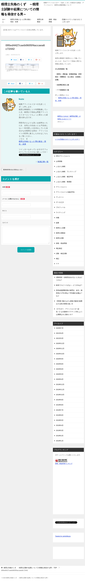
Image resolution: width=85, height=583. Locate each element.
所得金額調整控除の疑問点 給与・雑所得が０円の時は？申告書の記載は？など (69, 293)
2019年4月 (59, 425)
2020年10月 (60, 354)
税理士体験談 (40, 21)
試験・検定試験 (61, 253)
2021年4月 (59, 333)
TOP (30, 568)
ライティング (60, 212)
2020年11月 (60, 348)
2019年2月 (59, 436)
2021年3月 (59, 338)
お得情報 (59, 161)
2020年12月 (60, 343)
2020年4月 (59, 379)
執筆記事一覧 (43, 162)
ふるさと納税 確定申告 (64, 177)
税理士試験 (60, 238)
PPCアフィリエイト (63, 156)
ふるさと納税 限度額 (63, 182)
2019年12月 (60, 384)
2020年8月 (59, 364)
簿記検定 (59, 248)
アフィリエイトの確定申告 (65, 192)
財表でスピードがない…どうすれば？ (69, 285)
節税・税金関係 (53, 21)
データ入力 (60, 202)
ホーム (3, 21)
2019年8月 (59, 405)
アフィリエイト (61, 187)
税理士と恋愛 (60, 228)
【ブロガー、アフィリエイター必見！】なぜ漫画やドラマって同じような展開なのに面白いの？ (69, 311)
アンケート (60, 197)
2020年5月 (59, 374)
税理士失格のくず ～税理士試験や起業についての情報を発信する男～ (21, 8)
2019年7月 (59, 410)
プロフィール (60, 207)
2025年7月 (59, 328)
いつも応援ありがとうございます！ (67, 139)
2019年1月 (59, 441)
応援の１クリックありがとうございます (72, 21)
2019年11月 (60, 389)
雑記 (57, 258)
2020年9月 (59, 359)
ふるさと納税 (60, 166)
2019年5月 (59, 420)
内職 (57, 218)
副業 (57, 223)
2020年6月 (59, 369)
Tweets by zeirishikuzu (63, 536)
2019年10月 (60, 395)
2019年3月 (59, 430)
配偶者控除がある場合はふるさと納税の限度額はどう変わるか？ (14, 169)
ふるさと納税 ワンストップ (66, 171)
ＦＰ (57, 264)
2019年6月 (59, 415)
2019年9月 (59, 400)
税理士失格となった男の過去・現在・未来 (21, 21)
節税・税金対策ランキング (63, 463)
